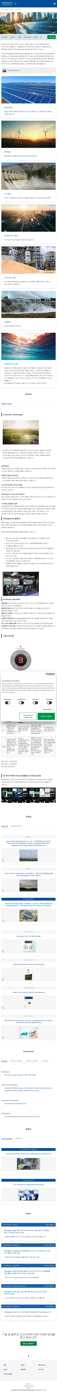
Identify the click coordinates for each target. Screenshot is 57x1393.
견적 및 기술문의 (28, 1343)
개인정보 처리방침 (28, 1386)
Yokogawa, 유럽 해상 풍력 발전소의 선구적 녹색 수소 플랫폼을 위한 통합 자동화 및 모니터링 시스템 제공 (27, 1272)
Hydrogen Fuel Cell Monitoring (28, 936)
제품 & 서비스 (42, 1365)
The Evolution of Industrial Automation (28, 1184)
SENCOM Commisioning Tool (16, 1104)
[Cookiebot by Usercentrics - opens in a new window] (47, 674)
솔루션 (22, 1365)
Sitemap (28, 1388)
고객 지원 (40, 1369)
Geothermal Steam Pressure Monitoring (28, 964)
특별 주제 (23, 1369)
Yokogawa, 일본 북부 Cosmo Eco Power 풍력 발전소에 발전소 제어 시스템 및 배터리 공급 (27, 1231)
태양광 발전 (8, 107)
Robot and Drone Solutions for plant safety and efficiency (28, 1154)
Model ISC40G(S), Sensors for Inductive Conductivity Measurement (29, 1088)
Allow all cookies (46, 716)
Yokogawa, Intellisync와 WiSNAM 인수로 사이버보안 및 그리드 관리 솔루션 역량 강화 (27, 1252)
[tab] (6, 403)
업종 (11, 9)
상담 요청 (51, 37)
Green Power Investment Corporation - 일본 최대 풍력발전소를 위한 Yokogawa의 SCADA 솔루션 (29, 874)
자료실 (5, 1369)
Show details (47, 709)
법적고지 (28, 1384)
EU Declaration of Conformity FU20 (19, 1117)
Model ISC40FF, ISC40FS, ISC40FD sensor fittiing (23, 1091)
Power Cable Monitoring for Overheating (28, 992)
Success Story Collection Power (18, 1075)
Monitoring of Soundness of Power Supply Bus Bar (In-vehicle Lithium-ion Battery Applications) (28, 1021)
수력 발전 (7, 194)
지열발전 (7, 322)
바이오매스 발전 (10, 277)
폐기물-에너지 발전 (11, 236)
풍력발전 (7, 152)
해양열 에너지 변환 (11, 364)
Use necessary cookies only (28, 716)
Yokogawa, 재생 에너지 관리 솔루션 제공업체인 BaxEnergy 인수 (27, 1312)
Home (6, 9)
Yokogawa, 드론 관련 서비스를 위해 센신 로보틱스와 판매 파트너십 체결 (25, 1292)
